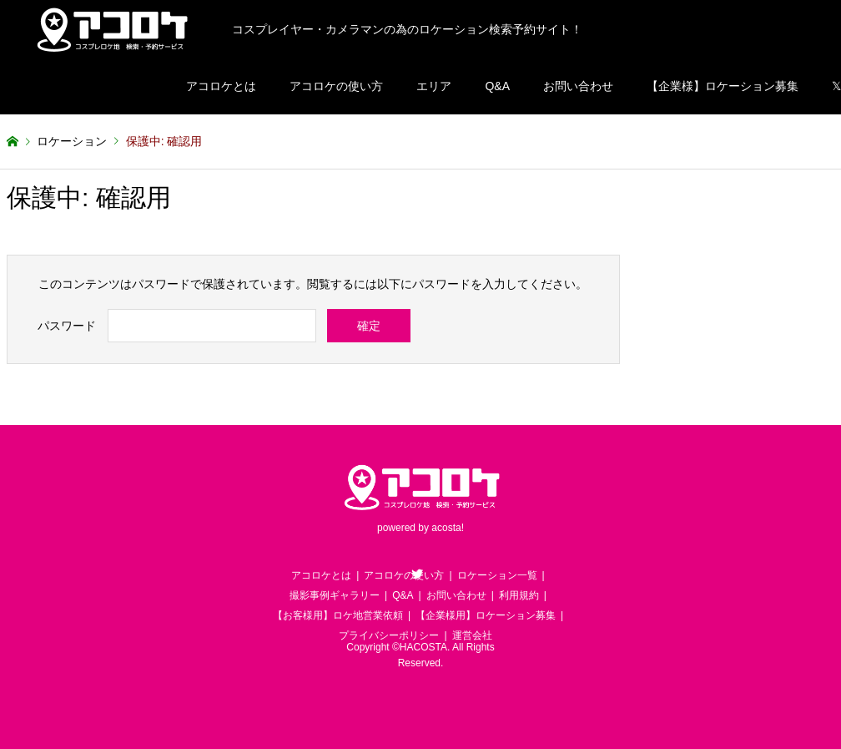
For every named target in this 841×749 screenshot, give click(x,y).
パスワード (67, 325)
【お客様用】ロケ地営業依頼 (338, 615)
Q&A (497, 86)
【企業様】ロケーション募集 (722, 86)
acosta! (447, 528)
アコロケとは (221, 86)
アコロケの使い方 (336, 86)
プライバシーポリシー (389, 635)
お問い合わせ (578, 86)
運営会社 (472, 635)
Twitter (417, 573)
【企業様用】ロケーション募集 (485, 615)
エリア (433, 86)
